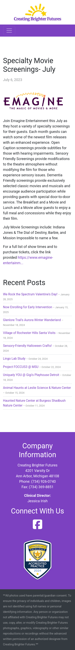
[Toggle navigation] (9, 30)
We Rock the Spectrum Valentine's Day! (30, 294)
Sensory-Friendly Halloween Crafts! (27, 346)
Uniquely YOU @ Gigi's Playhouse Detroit (31, 375)
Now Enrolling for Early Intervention (27, 307)
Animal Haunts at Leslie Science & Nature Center (37, 388)
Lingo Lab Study (14, 358)
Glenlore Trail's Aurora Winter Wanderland (32, 320)
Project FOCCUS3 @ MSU (20, 367)
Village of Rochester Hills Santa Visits (29, 333)
